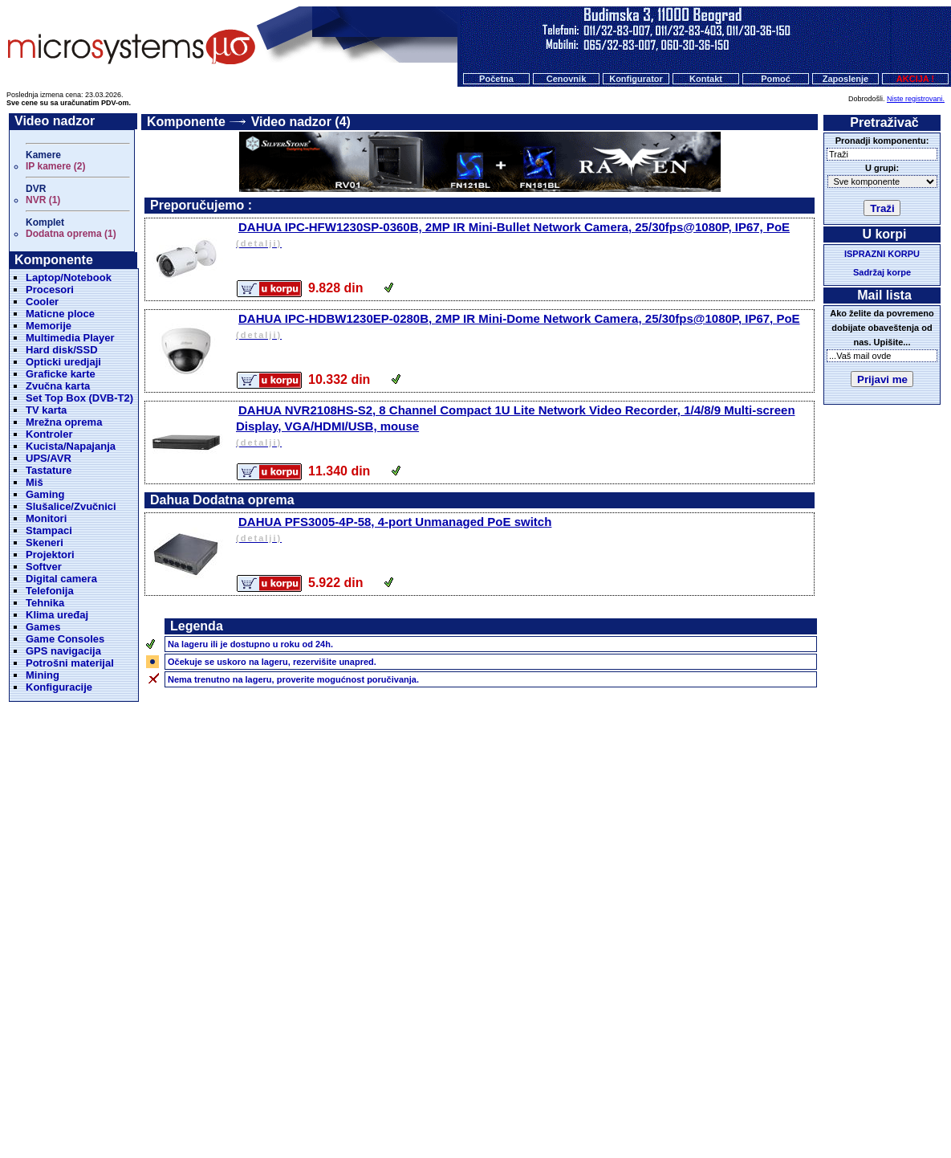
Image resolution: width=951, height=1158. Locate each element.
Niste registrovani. (916, 99)
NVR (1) (43, 200)
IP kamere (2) (56, 166)
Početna (496, 79)
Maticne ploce (60, 314)
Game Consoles (65, 639)
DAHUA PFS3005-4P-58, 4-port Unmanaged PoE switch (523, 530)
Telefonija (50, 591)
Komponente (186, 121)
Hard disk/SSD (62, 350)
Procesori (50, 289)
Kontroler (49, 434)
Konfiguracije (59, 687)
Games (43, 627)
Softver (44, 567)
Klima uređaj (57, 615)
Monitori (46, 518)
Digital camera (61, 579)
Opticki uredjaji (63, 362)
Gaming (45, 494)
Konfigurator (636, 79)
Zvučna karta (58, 386)
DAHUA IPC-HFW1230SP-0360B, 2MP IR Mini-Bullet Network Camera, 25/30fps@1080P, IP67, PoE (523, 235)
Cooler (42, 302)
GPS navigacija (63, 651)
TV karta (46, 410)
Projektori (50, 554)
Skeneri (44, 542)
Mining (42, 675)
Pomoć (775, 79)
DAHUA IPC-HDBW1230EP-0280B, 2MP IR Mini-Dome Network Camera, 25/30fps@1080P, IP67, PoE (523, 327)
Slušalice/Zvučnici (71, 506)
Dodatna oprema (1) (71, 233)
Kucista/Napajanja (71, 446)
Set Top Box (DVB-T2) (79, 398)
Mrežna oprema (64, 422)
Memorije (48, 326)
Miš (34, 482)
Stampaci (49, 530)
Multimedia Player (70, 338)
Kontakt (705, 79)
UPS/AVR (48, 458)
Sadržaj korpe (882, 272)
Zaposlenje (845, 79)
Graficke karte (61, 374)
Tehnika (45, 603)
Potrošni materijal (70, 663)
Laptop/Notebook (69, 277)
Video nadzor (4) (301, 121)
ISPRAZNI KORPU (882, 254)
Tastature (49, 470)
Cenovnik (567, 79)
